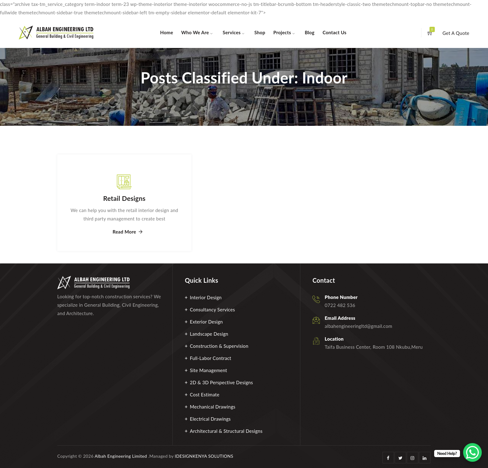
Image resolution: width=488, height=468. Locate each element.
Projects (282, 32)
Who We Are (195, 32)
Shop (259, 32)
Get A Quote (456, 33)
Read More (124, 231)
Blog (309, 32)
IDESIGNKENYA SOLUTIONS (204, 456)
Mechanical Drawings (212, 406)
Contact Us (334, 32)
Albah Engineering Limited (121, 456)
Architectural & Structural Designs (226, 431)
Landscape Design (209, 334)
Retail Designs (124, 198)
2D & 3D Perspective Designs (221, 382)
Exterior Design (206, 321)
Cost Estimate (204, 394)
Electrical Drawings (210, 419)
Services (232, 32)
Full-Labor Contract (210, 358)
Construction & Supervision (219, 346)
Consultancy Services (212, 309)
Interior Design (206, 297)
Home (166, 32)
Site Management (208, 370)
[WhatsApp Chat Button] (472, 452)
